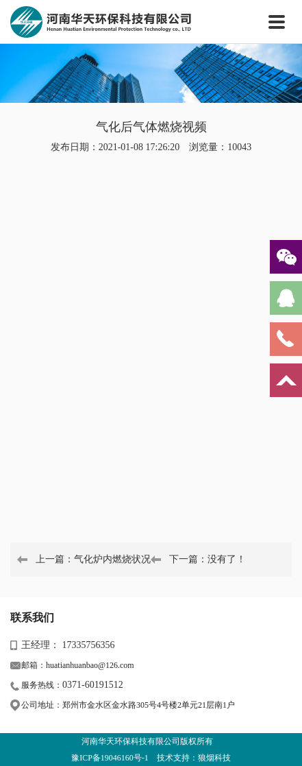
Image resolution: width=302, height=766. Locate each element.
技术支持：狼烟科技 (194, 758)
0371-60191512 (92, 685)
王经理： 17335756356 (68, 645)
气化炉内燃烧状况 (112, 559)
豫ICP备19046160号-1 (110, 758)
